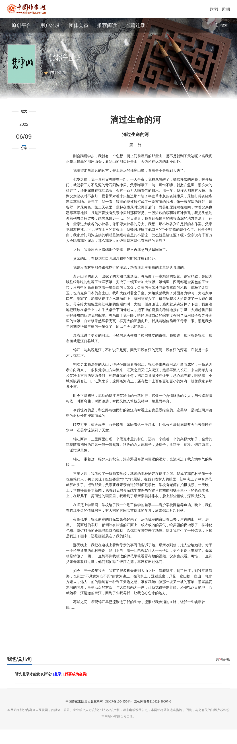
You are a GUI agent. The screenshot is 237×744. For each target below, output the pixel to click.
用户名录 (50, 25)
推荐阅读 (107, 25)
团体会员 (78, 25)
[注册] (226, 9)
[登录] (214, 9)
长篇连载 (135, 25)
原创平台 (21, 25)
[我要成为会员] (75, 688)
